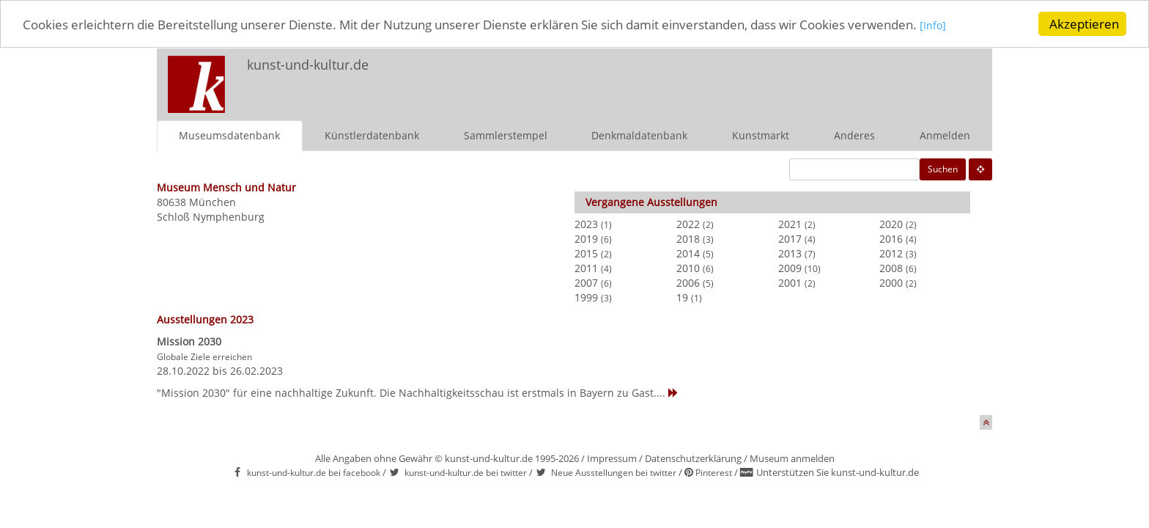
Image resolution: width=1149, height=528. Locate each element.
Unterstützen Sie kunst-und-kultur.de (837, 472)
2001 (790, 282)
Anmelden (945, 135)
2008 (891, 267)
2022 (688, 223)
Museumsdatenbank (229, 135)
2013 (790, 253)
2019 (586, 238)
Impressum (612, 457)
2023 (586, 223)
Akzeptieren (1084, 23)
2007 (586, 282)
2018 (688, 238)
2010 (688, 267)
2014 (688, 253)
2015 (586, 253)
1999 (586, 297)
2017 (790, 238)
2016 (891, 238)
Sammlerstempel (505, 135)
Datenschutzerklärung (693, 457)
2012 (891, 253)
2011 (586, 267)
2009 (790, 267)
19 (682, 297)
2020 (891, 223)
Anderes (854, 135)
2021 (790, 223)
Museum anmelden (792, 457)
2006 (688, 282)
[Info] (933, 25)
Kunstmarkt (760, 135)
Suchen (943, 168)
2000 (891, 282)
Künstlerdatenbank (372, 135)
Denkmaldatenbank (639, 135)
